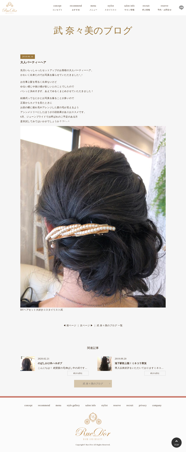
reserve (165, 8)
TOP (176, 445)
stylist (111, 8)
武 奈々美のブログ (93, 383)
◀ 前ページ (69, 325)
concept (57, 8)
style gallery (73, 405)
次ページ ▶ (86, 325)
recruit (146, 8)
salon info (129, 8)
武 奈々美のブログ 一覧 (110, 325)
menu (93, 8)
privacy (143, 405)
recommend (76, 8)
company (157, 405)
